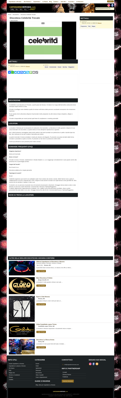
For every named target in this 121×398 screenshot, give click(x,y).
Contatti (65, 372)
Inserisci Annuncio (68, 381)
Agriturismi (39, 368)
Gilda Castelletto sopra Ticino (46, 324)
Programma (84, 26)
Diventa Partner (67, 374)
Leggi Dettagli (41, 271)
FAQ (89, 26)
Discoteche (14, 20)
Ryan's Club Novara (43, 296)
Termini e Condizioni (14, 375)
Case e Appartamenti (41, 377)
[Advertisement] (43, 86)
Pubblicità (65, 376)
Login (110, 1)
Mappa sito (12, 372)
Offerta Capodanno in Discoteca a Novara (50, 261)
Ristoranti (38, 370)
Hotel (37, 366)
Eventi (37, 363)
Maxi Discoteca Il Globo (44, 278)
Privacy (11, 377)
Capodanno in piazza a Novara (17, 366)
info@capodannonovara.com (103, 8)
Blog (50, 1)
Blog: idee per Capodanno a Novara (45, 385)
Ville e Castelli (39, 375)
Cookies (11, 379)
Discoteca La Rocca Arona (45, 339)
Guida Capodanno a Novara (16, 363)
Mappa (99, 23)
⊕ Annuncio (79, 1)
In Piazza (45, 1)
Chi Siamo (11, 368)
